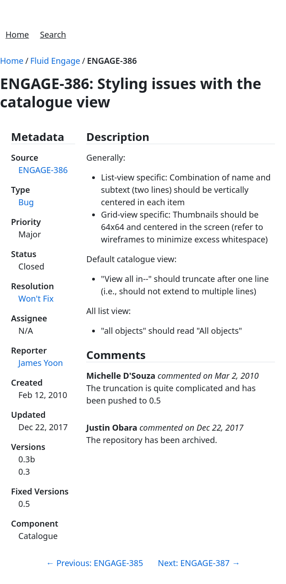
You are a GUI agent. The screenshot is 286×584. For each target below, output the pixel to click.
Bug (26, 202)
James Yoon (40, 362)
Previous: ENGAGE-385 (94, 562)
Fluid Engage (55, 60)
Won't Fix (36, 298)
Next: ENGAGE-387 (199, 562)
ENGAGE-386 (112, 60)
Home (17, 34)
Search (53, 34)
